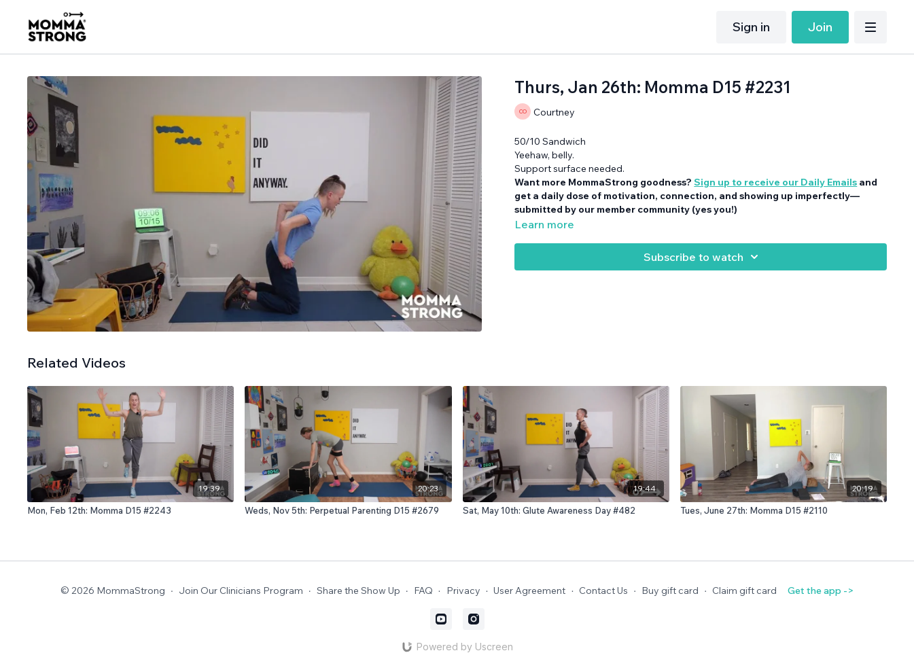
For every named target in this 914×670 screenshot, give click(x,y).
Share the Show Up (358, 590)
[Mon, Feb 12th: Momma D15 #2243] (130, 511)
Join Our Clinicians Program (241, 590)
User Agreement (529, 590)
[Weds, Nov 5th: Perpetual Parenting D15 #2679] (348, 511)
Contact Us (603, 590)
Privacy (463, 590)
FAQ (423, 590)
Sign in (751, 27)
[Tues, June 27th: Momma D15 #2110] (783, 511)
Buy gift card (670, 590)
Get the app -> (821, 590)
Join (820, 27)
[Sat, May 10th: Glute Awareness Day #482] (566, 511)
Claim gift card (744, 590)
